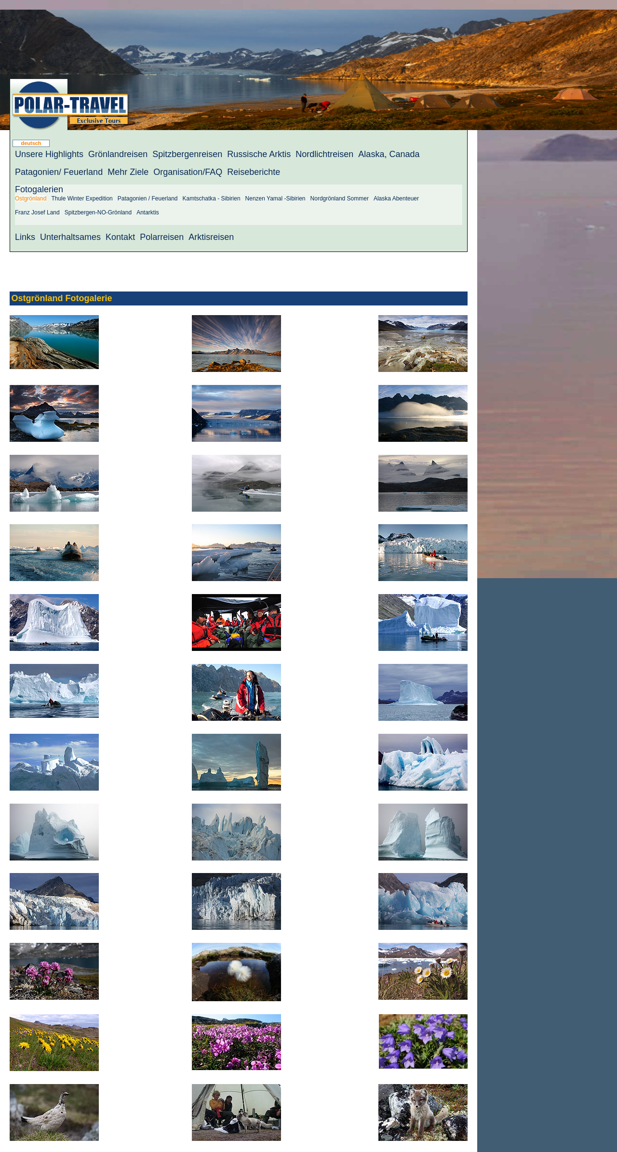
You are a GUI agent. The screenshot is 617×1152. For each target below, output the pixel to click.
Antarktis (147, 212)
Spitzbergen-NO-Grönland (98, 212)
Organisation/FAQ (187, 172)
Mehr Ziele (127, 172)
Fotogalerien (39, 189)
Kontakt (120, 237)
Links (25, 237)
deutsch (31, 143)
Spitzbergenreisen (187, 154)
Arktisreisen (211, 237)
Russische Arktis (259, 154)
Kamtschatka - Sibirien (212, 198)
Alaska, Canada (388, 154)
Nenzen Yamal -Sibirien (275, 198)
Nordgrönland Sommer (339, 198)
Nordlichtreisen (324, 154)
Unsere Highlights (49, 154)
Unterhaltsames (70, 237)
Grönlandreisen (118, 154)
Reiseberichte (253, 172)
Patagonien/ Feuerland (59, 172)
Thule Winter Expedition (81, 198)
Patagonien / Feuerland (148, 198)
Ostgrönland (30, 198)
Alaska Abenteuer (396, 198)
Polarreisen (162, 237)
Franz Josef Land (37, 212)
